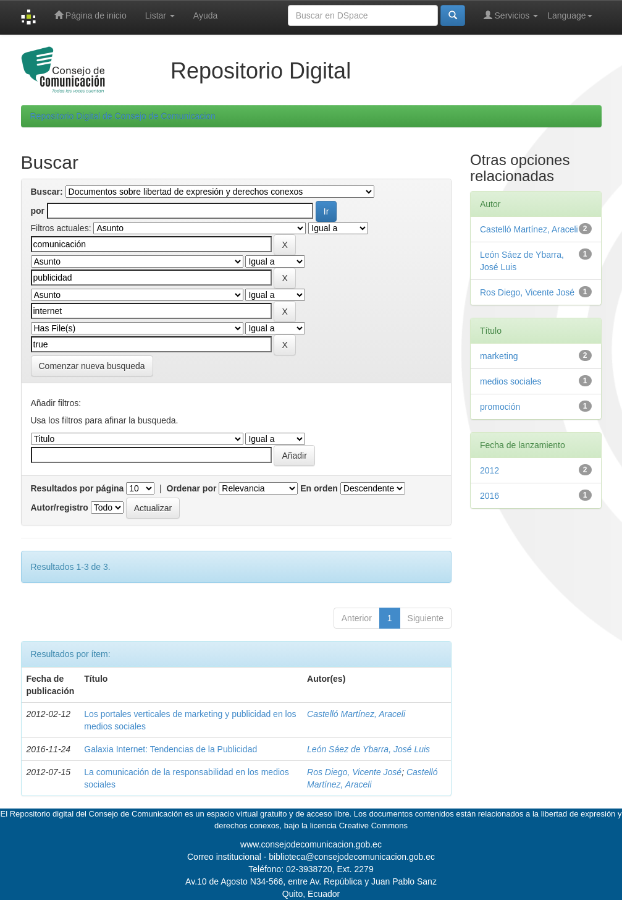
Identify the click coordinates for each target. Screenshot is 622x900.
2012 (489, 470)
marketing (499, 356)
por (38, 211)
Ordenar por (192, 488)
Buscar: (47, 192)
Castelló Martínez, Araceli (356, 714)
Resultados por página (77, 488)
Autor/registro (59, 507)
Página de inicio (90, 15)
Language (569, 15)
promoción (500, 407)
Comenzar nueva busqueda (92, 366)
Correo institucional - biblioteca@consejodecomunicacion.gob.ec (311, 857)
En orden (319, 488)
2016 (489, 496)
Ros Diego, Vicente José (354, 772)
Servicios (511, 15)
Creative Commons (373, 825)
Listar (160, 15)
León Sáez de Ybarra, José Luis (368, 749)
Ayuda (205, 15)
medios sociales (511, 381)
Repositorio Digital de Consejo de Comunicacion (123, 116)
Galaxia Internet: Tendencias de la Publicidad (170, 749)
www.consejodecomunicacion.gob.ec (311, 844)
